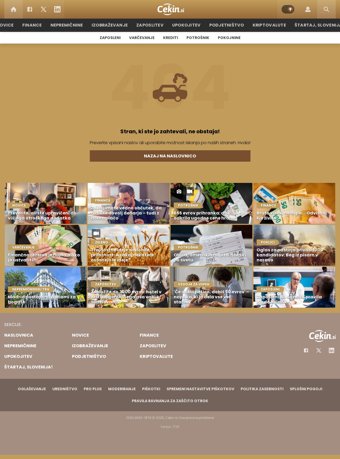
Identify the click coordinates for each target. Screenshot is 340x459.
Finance (41, 25)
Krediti (170, 37)
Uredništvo (64, 389)
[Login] (308, 9)
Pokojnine (229, 37)
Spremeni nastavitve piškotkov (200, 389)
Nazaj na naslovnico (170, 156)
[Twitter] (43, 9)
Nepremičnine (74, 25)
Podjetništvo (224, 25)
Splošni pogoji (306, 389)
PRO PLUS (93, 389)
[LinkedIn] (57, 9)
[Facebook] (30, 9)
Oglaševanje (32, 389)
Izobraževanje (114, 25)
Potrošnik (197, 37)
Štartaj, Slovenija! (310, 25)
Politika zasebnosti (262, 389)
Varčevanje (142, 37)
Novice (16, 25)
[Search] (326, 9)
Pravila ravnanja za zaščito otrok (170, 401)
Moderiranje (122, 389)
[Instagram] (331, 350)
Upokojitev (186, 25)
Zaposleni (110, 37)
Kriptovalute (263, 25)
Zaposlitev (152, 25)
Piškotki (151, 389)
